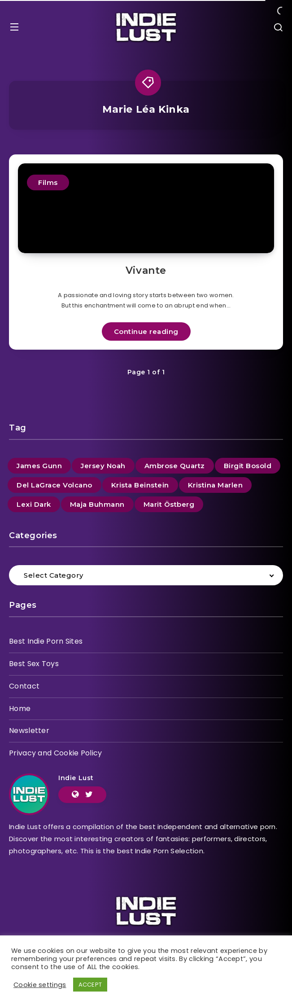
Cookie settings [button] (39, 985)
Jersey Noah (103, 465)
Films (48, 182)
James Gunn (39, 465)
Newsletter (29, 730)
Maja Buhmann (97, 504)
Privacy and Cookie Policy (55, 753)
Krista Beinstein (140, 485)
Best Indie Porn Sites (46, 641)
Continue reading (146, 331)
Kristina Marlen (215, 485)
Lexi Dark (34, 504)
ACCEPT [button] (90, 984)
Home (20, 708)
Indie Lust (76, 778)
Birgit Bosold (248, 465)
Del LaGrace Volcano (54, 485)
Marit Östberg (169, 504)
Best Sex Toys (34, 663)
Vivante (146, 270)
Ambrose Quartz (174, 465)
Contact (24, 686)
